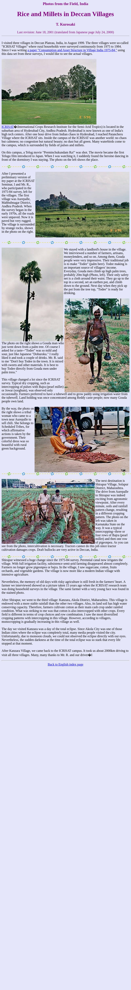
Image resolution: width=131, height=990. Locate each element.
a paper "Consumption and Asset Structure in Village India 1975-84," (72, 50)
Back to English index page (65, 664)
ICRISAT (8, 126)
